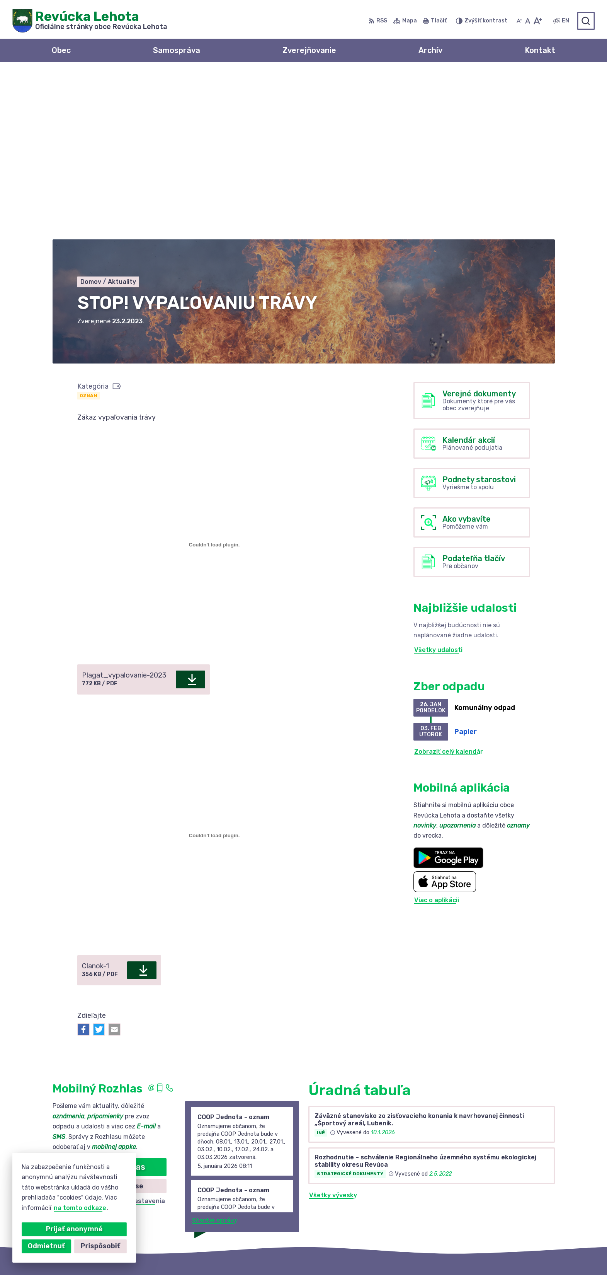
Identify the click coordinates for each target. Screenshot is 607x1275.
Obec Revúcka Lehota (415, 1254)
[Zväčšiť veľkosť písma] (538, 21)
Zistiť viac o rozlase (109, 1020)
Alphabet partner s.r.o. (290, 1254)
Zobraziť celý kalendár (448, 585)
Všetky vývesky (333, 1029)
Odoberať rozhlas (109, 1001)
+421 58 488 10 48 (490, 1194)
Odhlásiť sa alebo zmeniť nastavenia (109, 1035)
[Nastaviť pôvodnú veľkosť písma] (528, 21)
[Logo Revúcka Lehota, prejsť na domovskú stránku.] (89, 20)
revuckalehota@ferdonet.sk (505, 1211)
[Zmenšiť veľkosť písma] (519, 21)
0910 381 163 (482, 1203)
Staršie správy (214, 1054)
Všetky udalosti (438, 484)
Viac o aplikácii (436, 734)
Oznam (88, 229)
